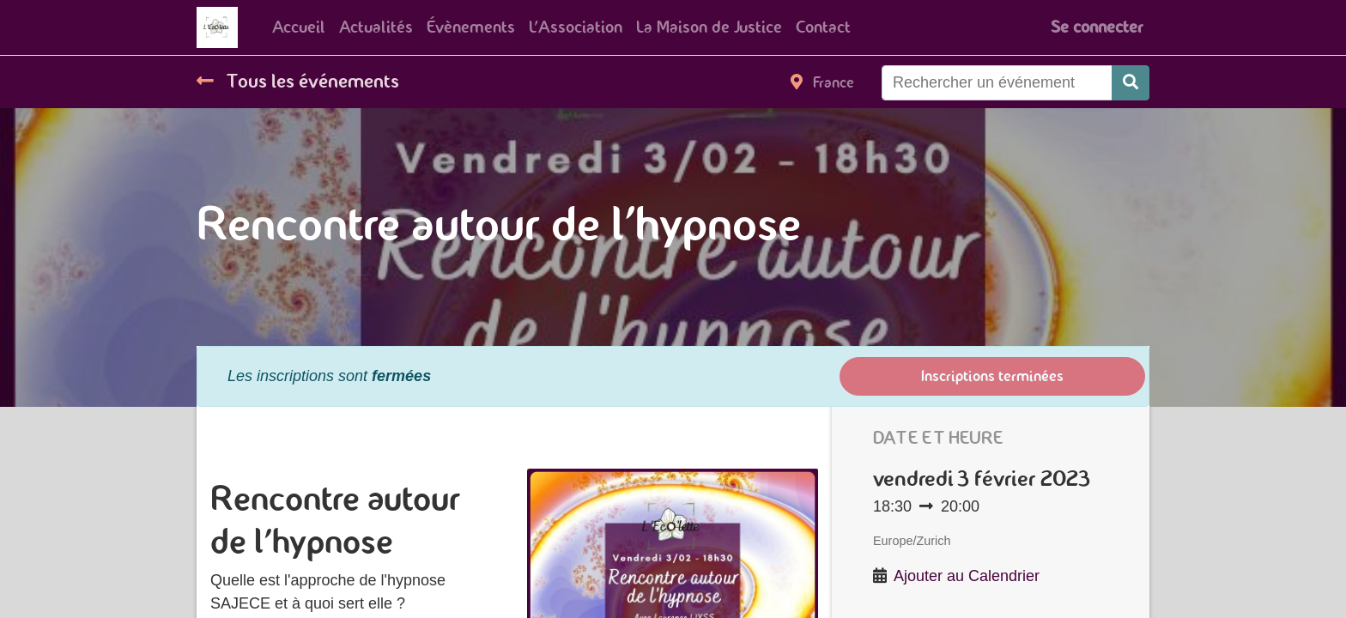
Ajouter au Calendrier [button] (967, 576)
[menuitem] (298, 27)
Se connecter (1097, 27)
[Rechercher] (1130, 82)
